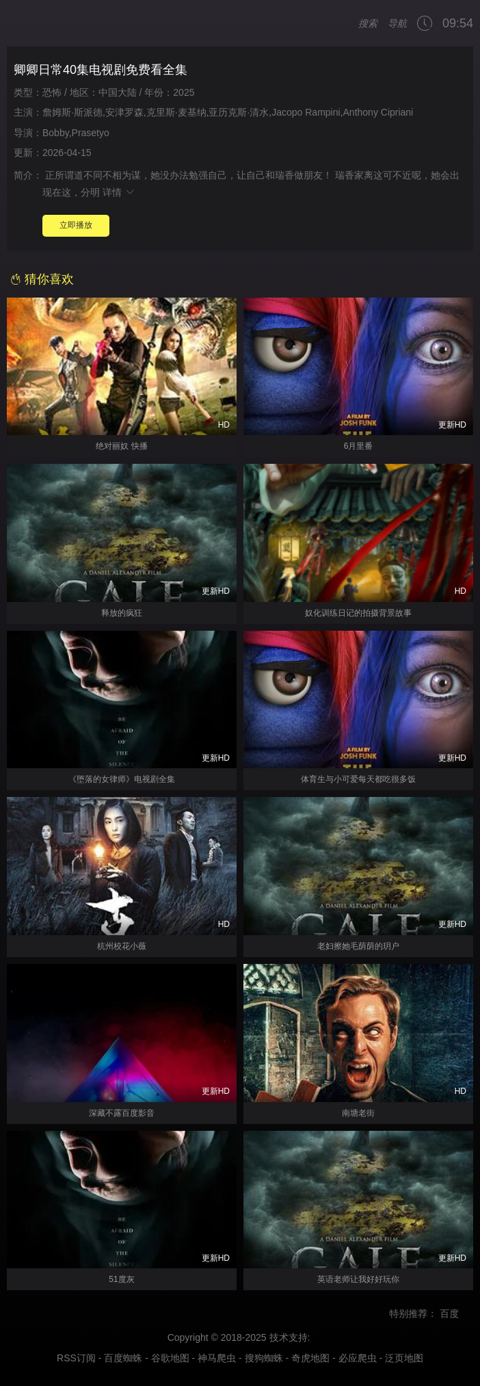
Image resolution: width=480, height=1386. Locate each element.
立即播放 (75, 225)
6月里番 (358, 446)
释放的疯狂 (121, 613)
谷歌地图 (170, 1357)
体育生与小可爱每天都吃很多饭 (358, 779)
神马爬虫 (217, 1357)
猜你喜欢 (42, 279)
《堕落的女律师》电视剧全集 (121, 779)
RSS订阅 (76, 1357)
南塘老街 (358, 1113)
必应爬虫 (357, 1357)
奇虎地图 (310, 1357)
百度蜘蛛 (123, 1357)
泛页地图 (404, 1357)
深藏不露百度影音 (122, 1113)
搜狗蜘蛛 (264, 1357)
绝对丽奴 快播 (121, 446)
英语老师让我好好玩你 (358, 1279)
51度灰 (121, 1279)
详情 (119, 192)
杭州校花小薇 (121, 946)
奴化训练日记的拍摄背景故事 (358, 613)
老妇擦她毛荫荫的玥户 (358, 946)
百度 (458, 1313)
